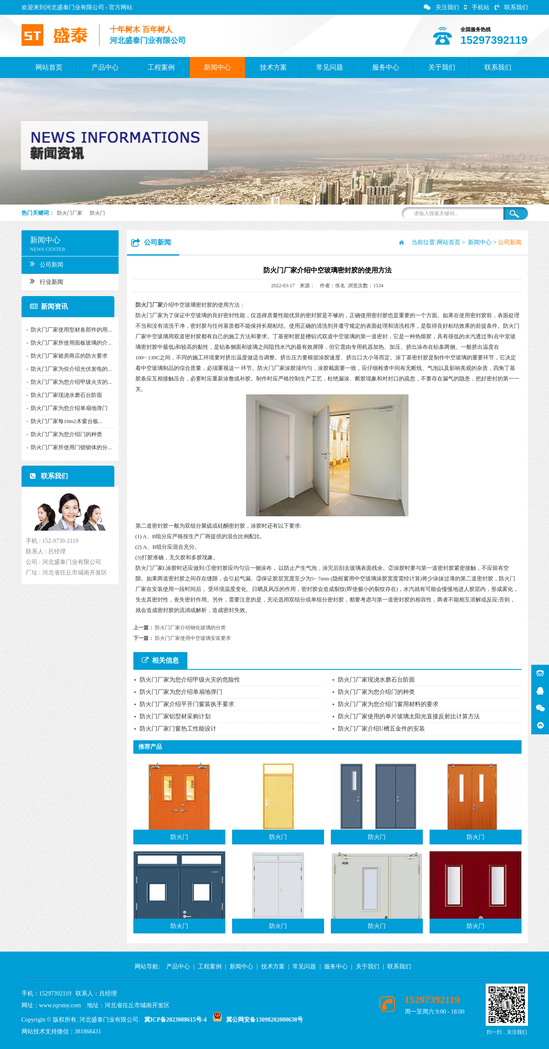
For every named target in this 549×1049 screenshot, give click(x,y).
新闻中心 (217, 67)
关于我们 (441, 67)
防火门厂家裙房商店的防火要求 (66, 356)
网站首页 (48, 67)
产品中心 (105, 67)
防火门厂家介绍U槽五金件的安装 (381, 728)
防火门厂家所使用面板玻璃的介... (68, 343)
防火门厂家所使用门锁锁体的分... (68, 447)
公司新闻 (43, 263)
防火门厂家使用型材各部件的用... (68, 329)
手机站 (477, 7)
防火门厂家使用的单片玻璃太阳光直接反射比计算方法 (409, 716)
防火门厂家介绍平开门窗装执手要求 (187, 704)
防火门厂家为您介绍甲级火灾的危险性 (190, 680)
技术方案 (273, 67)
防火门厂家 (69, 213)
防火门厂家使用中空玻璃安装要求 (193, 638)
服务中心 (385, 67)
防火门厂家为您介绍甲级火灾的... (68, 382)
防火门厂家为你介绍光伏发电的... (68, 369)
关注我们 (441, 7)
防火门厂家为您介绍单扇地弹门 (66, 408)
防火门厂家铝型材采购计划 (175, 716)
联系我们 (511, 7)
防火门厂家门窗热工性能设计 (178, 728)
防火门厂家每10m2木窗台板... (63, 421)
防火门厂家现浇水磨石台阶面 (63, 395)
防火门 (97, 213)
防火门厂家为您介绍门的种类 (63, 434)
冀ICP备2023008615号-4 (175, 1020)
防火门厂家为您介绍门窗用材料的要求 (388, 704)
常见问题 (329, 67)
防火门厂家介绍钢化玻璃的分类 (190, 628)
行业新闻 (43, 281)
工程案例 (161, 67)
